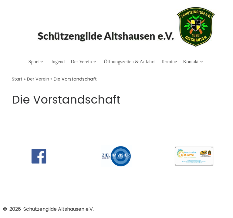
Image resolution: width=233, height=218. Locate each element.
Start (17, 79)
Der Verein (38, 79)
